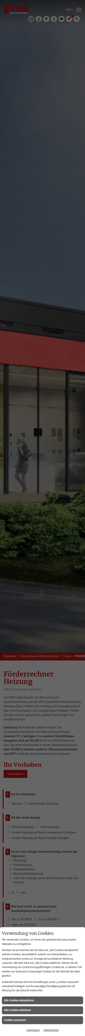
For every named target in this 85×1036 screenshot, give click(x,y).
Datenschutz (51, 1030)
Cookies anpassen (15, 1019)
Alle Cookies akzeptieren (19, 1000)
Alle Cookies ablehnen (17, 1010)
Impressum (33, 1030)
